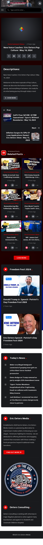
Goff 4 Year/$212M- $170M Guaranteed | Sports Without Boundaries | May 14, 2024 (26, 117)
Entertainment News (16, 44)
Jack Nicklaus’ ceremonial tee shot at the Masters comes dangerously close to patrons (24, 400)
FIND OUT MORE (13, 452)
